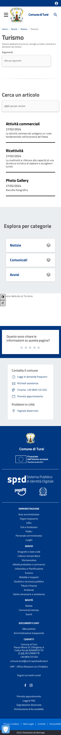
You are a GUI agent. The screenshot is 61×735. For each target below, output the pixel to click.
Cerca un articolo (20, 94)
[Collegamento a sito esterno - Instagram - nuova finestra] (31, 685)
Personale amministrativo (29, 536)
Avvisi (14, 274)
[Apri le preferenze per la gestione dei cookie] (6, 729)
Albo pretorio (28, 629)
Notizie (24, 29)
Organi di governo (29, 519)
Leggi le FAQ (29, 700)
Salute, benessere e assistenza (29, 594)
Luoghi (29, 540)
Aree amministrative (28, 514)
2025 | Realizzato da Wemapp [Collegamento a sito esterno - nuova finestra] (30, 732)
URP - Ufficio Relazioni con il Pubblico (29, 666)
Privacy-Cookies (11, 724)
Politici (29, 531)
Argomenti (7, 52)
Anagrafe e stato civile (29, 552)
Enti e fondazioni (28, 527)
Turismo (34, 29)
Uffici (29, 523)
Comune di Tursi (38, 14)
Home (5, 29)
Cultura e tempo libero (29, 556)
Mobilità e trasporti (29, 577)
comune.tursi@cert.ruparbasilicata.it (29, 661)
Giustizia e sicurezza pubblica (29, 581)
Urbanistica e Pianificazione (29, 569)
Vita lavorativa (29, 560)
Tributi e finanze (29, 586)
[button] (56, 3)
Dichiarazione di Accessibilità (29, 709)
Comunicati (18, 260)
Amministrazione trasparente (29, 633)
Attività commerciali (23, 124)
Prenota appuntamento (29, 696)
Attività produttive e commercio (29, 564)
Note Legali (28, 724)
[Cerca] (55, 14)
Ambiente (29, 590)
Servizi (29, 546)
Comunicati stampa (29, 610)
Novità (14, 29)
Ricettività (14, 151)
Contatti (29, 639)
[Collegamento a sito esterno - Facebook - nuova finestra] (25, 685)
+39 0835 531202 (29, 657)
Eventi (29, 614)
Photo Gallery (17, 180)
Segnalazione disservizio (28, 705)
